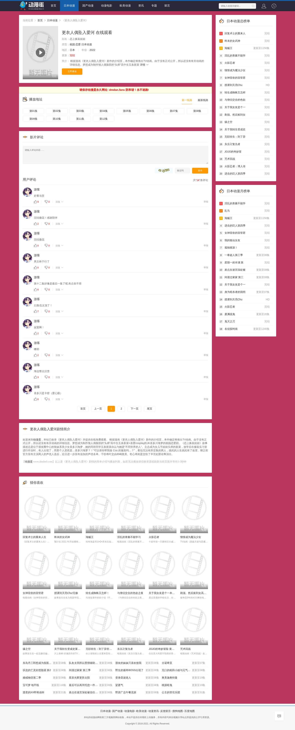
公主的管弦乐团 (183, 692)
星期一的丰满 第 (244, 263)
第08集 (197, 110)
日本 (72, 49)
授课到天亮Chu (244, 85)
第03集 (80, 110)
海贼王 (90, 537)
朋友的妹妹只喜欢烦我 (137, 663)
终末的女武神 (62, 537)
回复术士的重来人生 (34, 537)
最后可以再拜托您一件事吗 (91, 685)
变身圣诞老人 (137, 678)
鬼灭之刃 (244, 321)
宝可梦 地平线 (44, 685)
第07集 (174, 110)
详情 (144, 64)
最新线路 (203, 100)
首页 (53, 5)
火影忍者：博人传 (244, 166)
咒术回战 (185, 648)
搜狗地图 (177, 710)
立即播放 (72, 71)
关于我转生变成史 (244, 129)
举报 (206, 201)
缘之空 (27, 648)
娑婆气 (137, 685)
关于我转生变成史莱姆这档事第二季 (75, 648)
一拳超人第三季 (244, 255)
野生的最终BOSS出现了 (137, 670)
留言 (167, 5)
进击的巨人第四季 (244, 174)
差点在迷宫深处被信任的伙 (91, 692)
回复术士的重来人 (244, 33)
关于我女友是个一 (244, 107)
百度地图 (189, 710)
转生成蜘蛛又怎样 (244, 93)
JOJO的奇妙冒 (244, 152)
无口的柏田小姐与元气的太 (183, 670)
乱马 (244, 211)
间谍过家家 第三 (244, 277)
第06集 (150, 110)
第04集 (104, 110)
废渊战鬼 (244, 314)
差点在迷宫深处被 (244, 270)
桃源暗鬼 (183, 685)
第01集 (33, 110)
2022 (92, 49)
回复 (60, 201)
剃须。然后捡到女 (244, 115)
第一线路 (187, 100)
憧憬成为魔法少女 (190, 537)
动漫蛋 (37, 439)
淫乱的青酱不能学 (244, 56)
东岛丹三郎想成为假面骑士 (44, 663)
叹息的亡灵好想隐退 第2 (44, 670)
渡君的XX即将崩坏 (44, 692)
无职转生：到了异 (244, 137)
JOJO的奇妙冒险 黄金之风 (164, 648)
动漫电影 (106, 5)
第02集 (57, 110)
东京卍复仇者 (125, 648)
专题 (154, 5)
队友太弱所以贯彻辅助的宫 (91, 663)
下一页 (134, 408)
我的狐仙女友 (244, 240)
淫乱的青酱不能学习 (129, 537)
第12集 (104, 118)
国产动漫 (88, 5)
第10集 (57, 118)
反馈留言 (165, 710)
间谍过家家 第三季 (91, 670)
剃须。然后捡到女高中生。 (196, 592)
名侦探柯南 (244, 329)
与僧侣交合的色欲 (244, 100)
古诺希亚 (183, 663)
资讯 (141, 5)
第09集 (33, 118)
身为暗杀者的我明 (244, 292)
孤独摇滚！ (244, 248)
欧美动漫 (125, 5)
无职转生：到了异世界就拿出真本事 (106, 648)
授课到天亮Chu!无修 (66, 592)
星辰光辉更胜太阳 (91, 678)
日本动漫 (69, 5)
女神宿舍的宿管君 (33, 592)
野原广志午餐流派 (137, 692)
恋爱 (78, 44)
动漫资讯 (153, 710)
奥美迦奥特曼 (183, 678)
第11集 (80, 118)
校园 (72, 44)
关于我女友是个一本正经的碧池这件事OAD (174, 592)
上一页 (98, 408)
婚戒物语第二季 (44, 678)
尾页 (149, 408)
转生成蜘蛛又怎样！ (97, 592)
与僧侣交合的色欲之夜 (130, 592)
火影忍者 (154, 537)
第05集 (127, 110)
